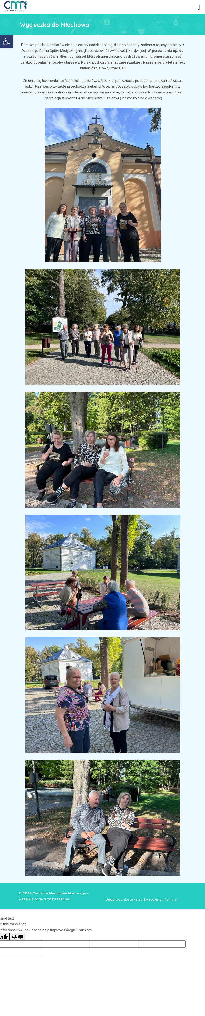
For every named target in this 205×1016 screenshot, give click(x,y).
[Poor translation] (17, 936)
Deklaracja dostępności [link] (124, 899)
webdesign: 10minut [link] (161, 899)
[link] (6, 41)
